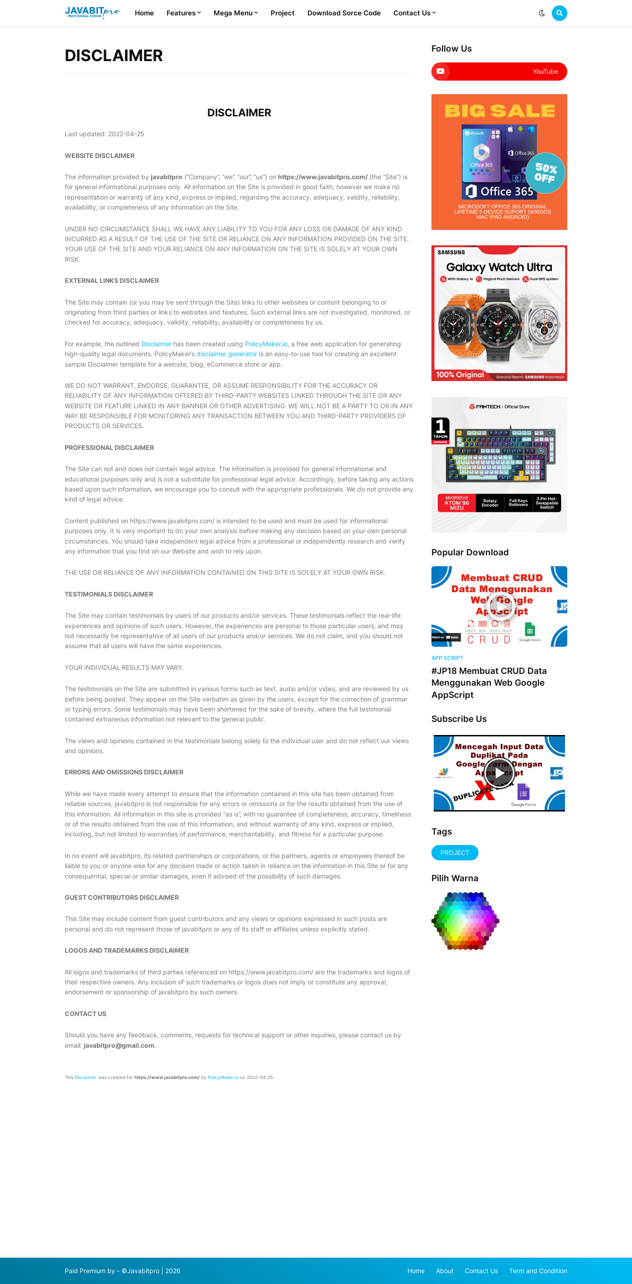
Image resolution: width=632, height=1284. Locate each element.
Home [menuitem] (144, 13)
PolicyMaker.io (266, 344)
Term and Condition (538, 1270)
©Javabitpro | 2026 (151, 1270)
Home (416, 1270)
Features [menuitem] (181, 13)
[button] (542, 13)
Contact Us (481, 1270)
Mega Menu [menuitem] (233, 13)
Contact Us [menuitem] (412, 13)
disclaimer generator (226, 354)
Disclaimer (156, 344)
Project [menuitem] (283, 13)
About (445, 1270)
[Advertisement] (458, 1101)
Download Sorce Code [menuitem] (344, 13)
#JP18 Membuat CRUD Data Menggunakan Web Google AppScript (489, 683)
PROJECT (454, 852)
